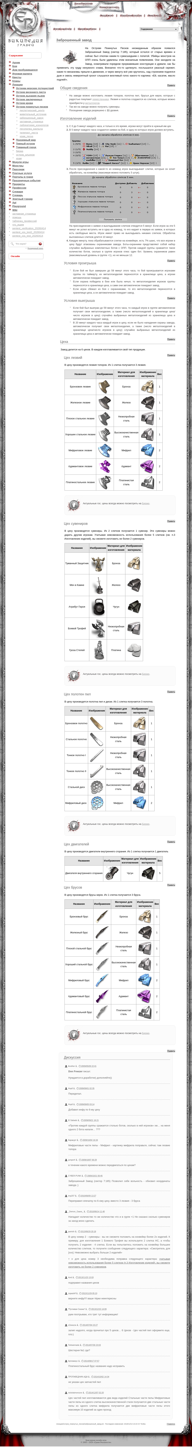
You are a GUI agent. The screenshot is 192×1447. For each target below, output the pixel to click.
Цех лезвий (73, 358)
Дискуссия (72, 1057)
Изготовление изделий (78, 118)
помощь (16, 217)
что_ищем (18, 224)
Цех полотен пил (77, 694)
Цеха (64, 342)
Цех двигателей (76, 844)
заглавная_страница (31, 121)
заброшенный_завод (31, 117)
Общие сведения (73, 88)
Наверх (171, 1423)
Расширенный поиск (35, 248)
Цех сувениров (76, 524)
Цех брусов (73, 887)
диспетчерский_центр (32, 110)
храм (19, 158)
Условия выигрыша (79, 301)
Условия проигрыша (80, 263)
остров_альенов (25, 154)
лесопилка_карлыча (31, 128)
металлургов (92, 103)
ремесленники (100, 99)
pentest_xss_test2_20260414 (28, 232)
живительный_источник (33, 114)
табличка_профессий (24, 221)
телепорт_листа (29, 132)
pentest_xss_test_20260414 (27, 235)
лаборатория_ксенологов (34, 125)
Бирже (145, 503)
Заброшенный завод (74, 40)
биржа (19, 151)
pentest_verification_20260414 (29, 228)
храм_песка (26, 136)
